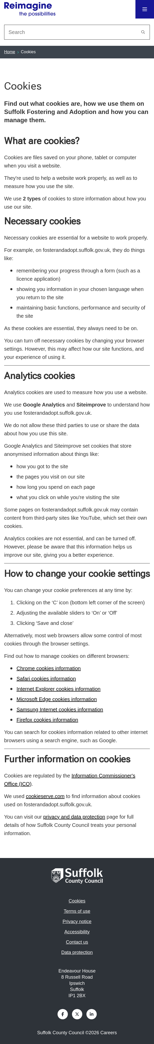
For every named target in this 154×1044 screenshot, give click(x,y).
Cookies (77, 901)
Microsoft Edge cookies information (57, 699)
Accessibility (77, 931)
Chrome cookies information (49, 668)
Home (9, 52)
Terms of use (77, 911)
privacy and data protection (74, 817)
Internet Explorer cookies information (59, 689)
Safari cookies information (46, 679)
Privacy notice (76, 921)
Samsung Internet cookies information (60, 709)
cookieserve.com (45, 796)
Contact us (77, 942)
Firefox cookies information (47, 720)
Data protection (77, 952)
